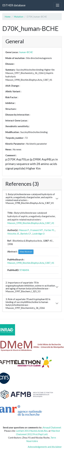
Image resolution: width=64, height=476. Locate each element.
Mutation (18, 16)
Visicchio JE (13, 233)
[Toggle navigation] (57, 5)
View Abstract (26, 251)
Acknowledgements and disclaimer (45, 446)
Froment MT (36, 230)
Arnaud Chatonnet (52, 427)
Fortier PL (49, 230)
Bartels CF (25, 233)
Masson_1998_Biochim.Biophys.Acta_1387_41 (30, 223)
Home (8, 16)
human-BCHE (26, 52)
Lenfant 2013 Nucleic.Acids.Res (32, 430)
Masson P (24, 230)
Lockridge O (38, 233)
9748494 (24, 270)
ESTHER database (13, 5)
